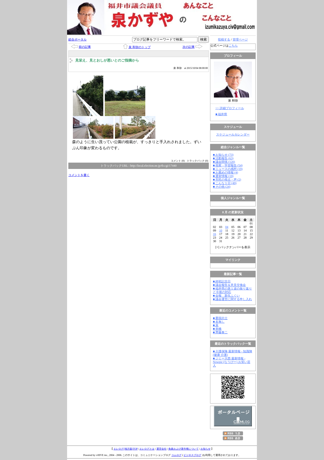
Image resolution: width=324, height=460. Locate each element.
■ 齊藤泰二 (220, 332)
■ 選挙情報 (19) (223, 176)
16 (214, 234)
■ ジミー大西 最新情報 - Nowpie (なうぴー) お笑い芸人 (231, 362)
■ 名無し (219, 321)
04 (226, 227)
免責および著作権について (183, 448)
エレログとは (146, 448)
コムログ (176, 455)
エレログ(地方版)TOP (125, 448)
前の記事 (85, 47)
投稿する (224, 39)
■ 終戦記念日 (222, 281)
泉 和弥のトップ (140, 47)
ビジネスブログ (192, 455)
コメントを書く (79, 175)
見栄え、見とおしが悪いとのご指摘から (107, 60)
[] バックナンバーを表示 (232, 247)
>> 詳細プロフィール (229, 108)
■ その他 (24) (221, 186)
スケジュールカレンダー (233, 134)
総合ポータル (77, 39)
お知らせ (205, 448)
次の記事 (189, 47)
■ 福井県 (221, 114)
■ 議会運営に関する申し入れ (232, 299)
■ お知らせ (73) (223, 155)
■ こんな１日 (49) (224, 183)
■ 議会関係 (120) (224, 162)
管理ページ (240, 39)
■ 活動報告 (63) (223, 158)
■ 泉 (215, 325)
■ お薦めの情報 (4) (225, 172)
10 (220, 230)
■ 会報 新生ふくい (226, 295)
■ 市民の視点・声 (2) (227, 179)
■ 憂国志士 (220, 318)
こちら (233, 45)
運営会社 (161, 448)
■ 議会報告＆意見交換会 (229, 285)
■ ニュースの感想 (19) (227, 169)
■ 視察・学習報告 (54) (227, 165)
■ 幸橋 (217, 329)
